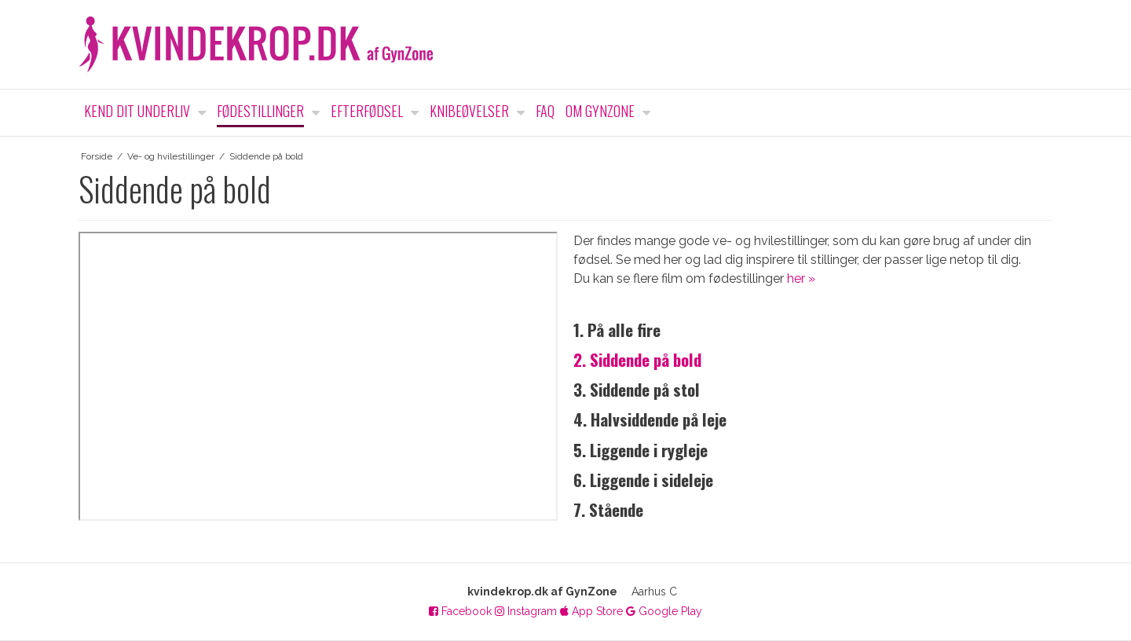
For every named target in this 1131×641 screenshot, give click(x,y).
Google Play (664, 611)
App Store (591, 611)
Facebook (460, 611)
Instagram (526, 611)
